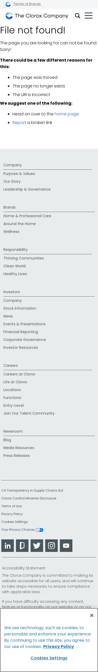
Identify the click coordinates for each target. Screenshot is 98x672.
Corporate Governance (24, 339)
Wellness (11, 231)
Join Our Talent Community (29, 413)
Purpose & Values (19, 173)
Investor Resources (20, 347)
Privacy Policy (12, 514)
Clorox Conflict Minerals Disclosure (28, 498)
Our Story (12, 181)
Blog (7, 440)
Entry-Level (13, 405)
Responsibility (15, 249)
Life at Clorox (15, 382)
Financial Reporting (20, 331)
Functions (12, 397)
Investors (11, 291)
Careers (10, 365)
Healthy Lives (15, 273)
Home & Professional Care (27, 216)
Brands (9, 207)
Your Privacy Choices (22, 530)
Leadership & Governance (27, 189)
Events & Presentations (24, 324)
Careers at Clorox (19, 374)
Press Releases (16, 455)
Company (12, 165)
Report (19, 123)
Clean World (14, 266)
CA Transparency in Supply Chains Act (33, 490)
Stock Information (19, 308)
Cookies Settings (14, 522)
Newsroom (13, 431)
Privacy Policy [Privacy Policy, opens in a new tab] (58, 647)
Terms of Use (11, 506)
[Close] (91, 615)
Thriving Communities (23, 258)
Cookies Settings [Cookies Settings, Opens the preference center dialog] (49, 658)
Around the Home (19, 223)
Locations (12, 389)
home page (67, 114)
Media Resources (18, 447)
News (8, 316)
